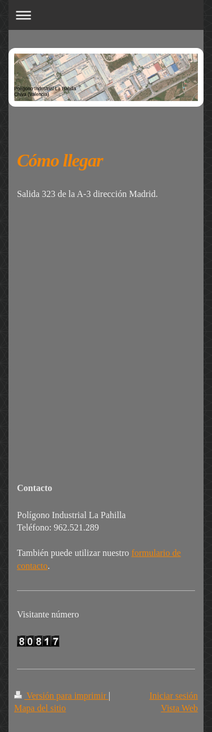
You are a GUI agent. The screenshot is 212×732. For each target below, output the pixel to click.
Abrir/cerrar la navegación (106, 15)
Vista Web (179, 708)
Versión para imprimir (61, 695)
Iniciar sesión (173, 695)
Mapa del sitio (40, 708)
